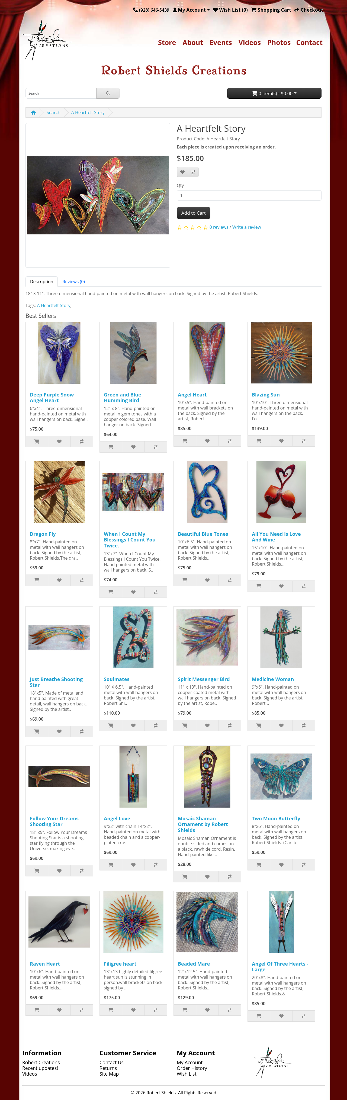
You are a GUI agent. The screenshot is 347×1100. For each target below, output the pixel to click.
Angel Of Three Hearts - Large (280, 966)
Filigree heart (120, 963)
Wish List (187, 1073)
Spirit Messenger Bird (204, 679)
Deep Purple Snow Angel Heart (52, 397)
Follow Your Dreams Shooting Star (54, 821)
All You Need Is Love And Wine (276, 537)
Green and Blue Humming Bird (122, 397)
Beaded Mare (194, 963)
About (192, 42)
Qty (180, 185)
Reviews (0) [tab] (73, 282)
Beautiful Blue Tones (203, 534)
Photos (279, 42)
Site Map (109, 1073)
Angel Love (117, 818)
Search (53, 112)
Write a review (246, 227)
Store (167, 42)
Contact (309, 42)
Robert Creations (41, 1062)
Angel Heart (192, 394)
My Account (190, 1062)
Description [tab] (41, 282)
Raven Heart (45, 963)
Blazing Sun (266, 394)
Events (221, 42)
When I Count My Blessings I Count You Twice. (130, 540)
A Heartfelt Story (88, 112)
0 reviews (219, 227)
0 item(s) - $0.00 (272, 93)
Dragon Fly (43, 534)
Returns (108, 1068)
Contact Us (111, 1062)
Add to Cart (193, 213)
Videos (250, 42)
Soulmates (116, 679)
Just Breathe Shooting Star (56, 682)
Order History (192, 1068)
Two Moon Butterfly (276, 818)
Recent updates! (40, 1068)
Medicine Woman (273, 679)
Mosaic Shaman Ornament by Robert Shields (203, 824)
